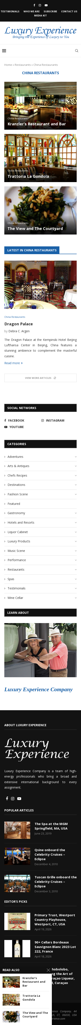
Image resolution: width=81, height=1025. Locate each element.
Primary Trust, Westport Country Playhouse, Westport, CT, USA (55, 919)
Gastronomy (16, 513)
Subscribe (50, 11)
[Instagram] (40, 5)
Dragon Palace (18, 323)
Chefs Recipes (17, 475)
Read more (13, 363)
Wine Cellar (15, 598)
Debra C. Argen (19, 331)
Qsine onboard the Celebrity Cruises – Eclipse (50, 854)
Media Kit (40, 15)
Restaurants (23, 65)
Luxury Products (19, 541)
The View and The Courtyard (35, 228)
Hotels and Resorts (21, 522)
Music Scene (16, 551)
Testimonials (10, 11)
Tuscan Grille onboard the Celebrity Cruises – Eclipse (56, 881)
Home (8, 65)
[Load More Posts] (40, 378)
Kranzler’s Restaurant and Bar (37, 123)
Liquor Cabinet (18, 532)
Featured (14, 504)
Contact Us (69, 11)
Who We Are (32, 11)
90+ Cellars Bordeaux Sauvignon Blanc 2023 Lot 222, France (55, 946)
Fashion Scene (18, 494)
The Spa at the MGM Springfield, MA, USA (51, 826)
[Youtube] (46, 5)
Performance (17, 560)
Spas (11, 579)
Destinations (16, 485)
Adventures (15, 457)
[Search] (77, 50)
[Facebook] (34, 5)
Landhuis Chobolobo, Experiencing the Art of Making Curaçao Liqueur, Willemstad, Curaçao (55, 976)
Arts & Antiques (18, 466)
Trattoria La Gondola (28, 176)
